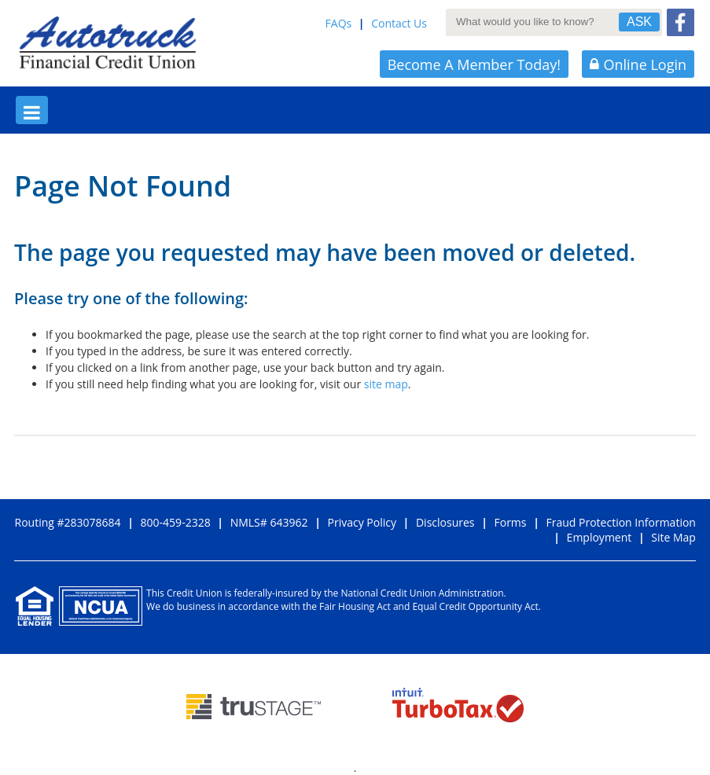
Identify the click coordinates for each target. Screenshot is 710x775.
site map (386, 383)
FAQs (339, 23)
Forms (510, 522)
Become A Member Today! (474, 64)
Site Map (673, 537)
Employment (599, 537)
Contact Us (399, 23)
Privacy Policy (361, 522)
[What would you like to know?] (538, 21)
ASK (639, 21)
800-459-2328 (176, 522)
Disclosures (445, 522)
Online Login (638, 64)
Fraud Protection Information (621, 522)
